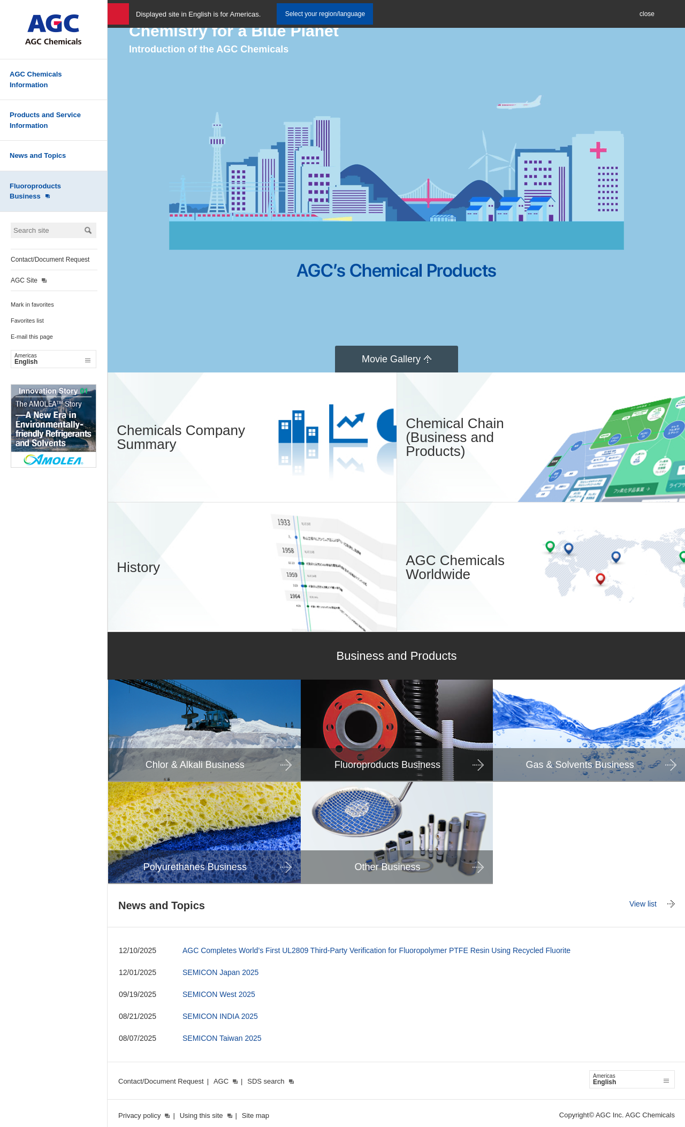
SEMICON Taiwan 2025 (222, 1038)
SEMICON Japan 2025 (220, 972)
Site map (255, 1115)
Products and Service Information (45, 120)
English (52, 359)
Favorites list (27, 320)
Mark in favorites (32, 304)
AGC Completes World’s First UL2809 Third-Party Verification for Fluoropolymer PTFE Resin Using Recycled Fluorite (376, 950)
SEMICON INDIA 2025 (220, 1016)
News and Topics (38, 155)
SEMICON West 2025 (218, 994)
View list (643, 904)
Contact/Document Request (50, 259)
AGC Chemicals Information (36, 79)
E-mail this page (32, 336)
